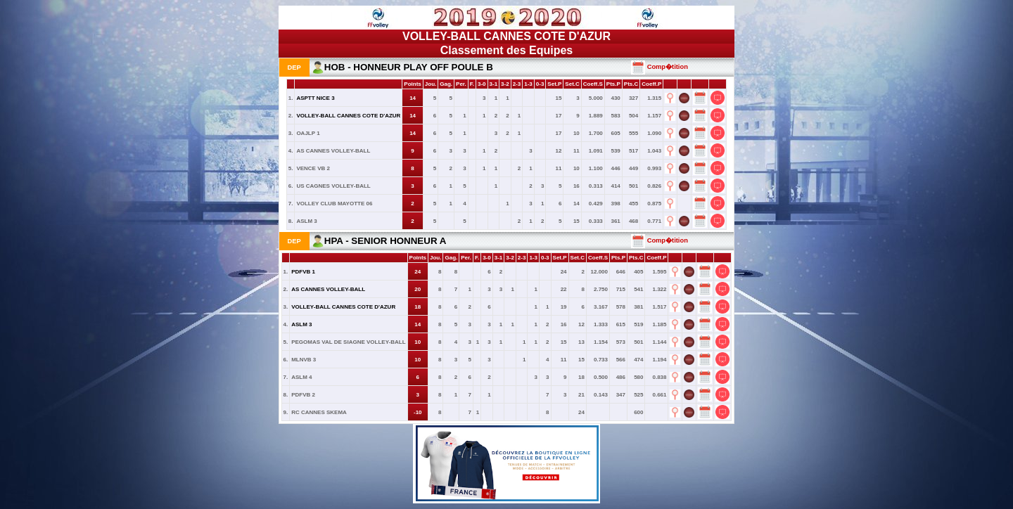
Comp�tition (659, 66)
